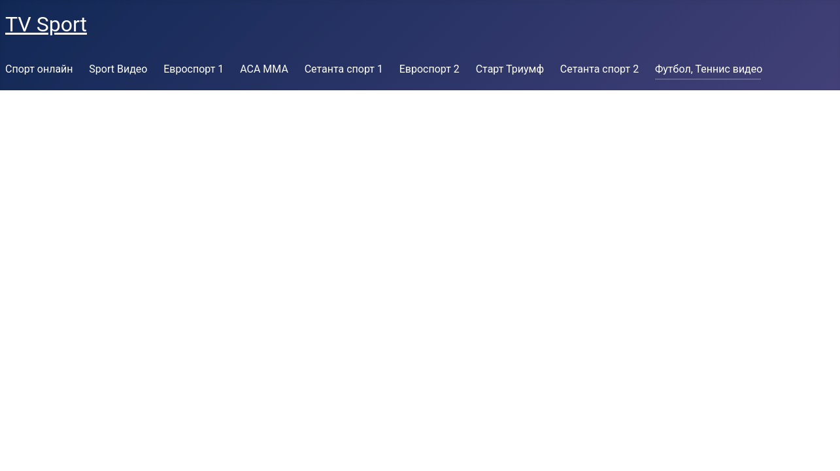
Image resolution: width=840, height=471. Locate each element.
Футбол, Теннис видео (708, 69)
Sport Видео (118, 69)
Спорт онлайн (39, 69)
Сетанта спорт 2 (599, 69)
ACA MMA (264, 69)
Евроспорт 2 (429, 69)
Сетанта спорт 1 (344, 69)
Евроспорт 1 (193, 69)
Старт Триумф (510, 69)
